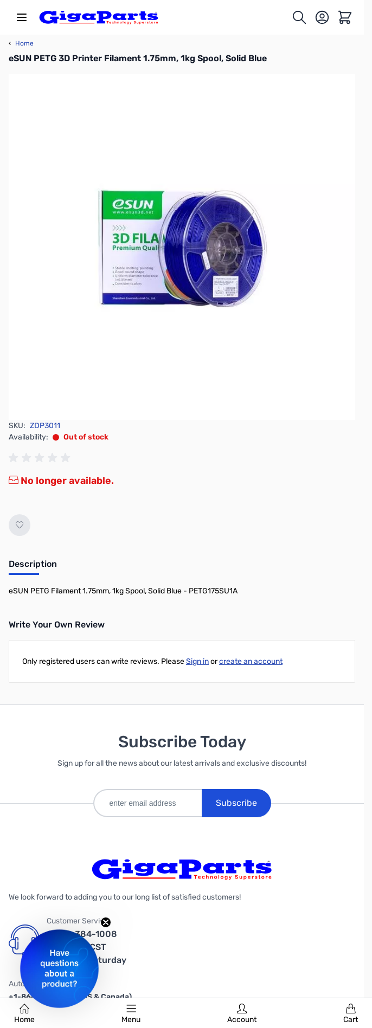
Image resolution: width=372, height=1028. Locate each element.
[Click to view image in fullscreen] (182, 247)
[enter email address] (147, 803)
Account (241, 1014)
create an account (251, 661)
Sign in (197, 661)
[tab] (33, 567)
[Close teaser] (105, 922)
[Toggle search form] (299, 17)
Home (24, 1014)
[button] (59, 969)
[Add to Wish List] (19, 525)
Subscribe (236, 803)
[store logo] (98, 17)
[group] (41, 457)
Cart (350, 1014)
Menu (130, 1014)
